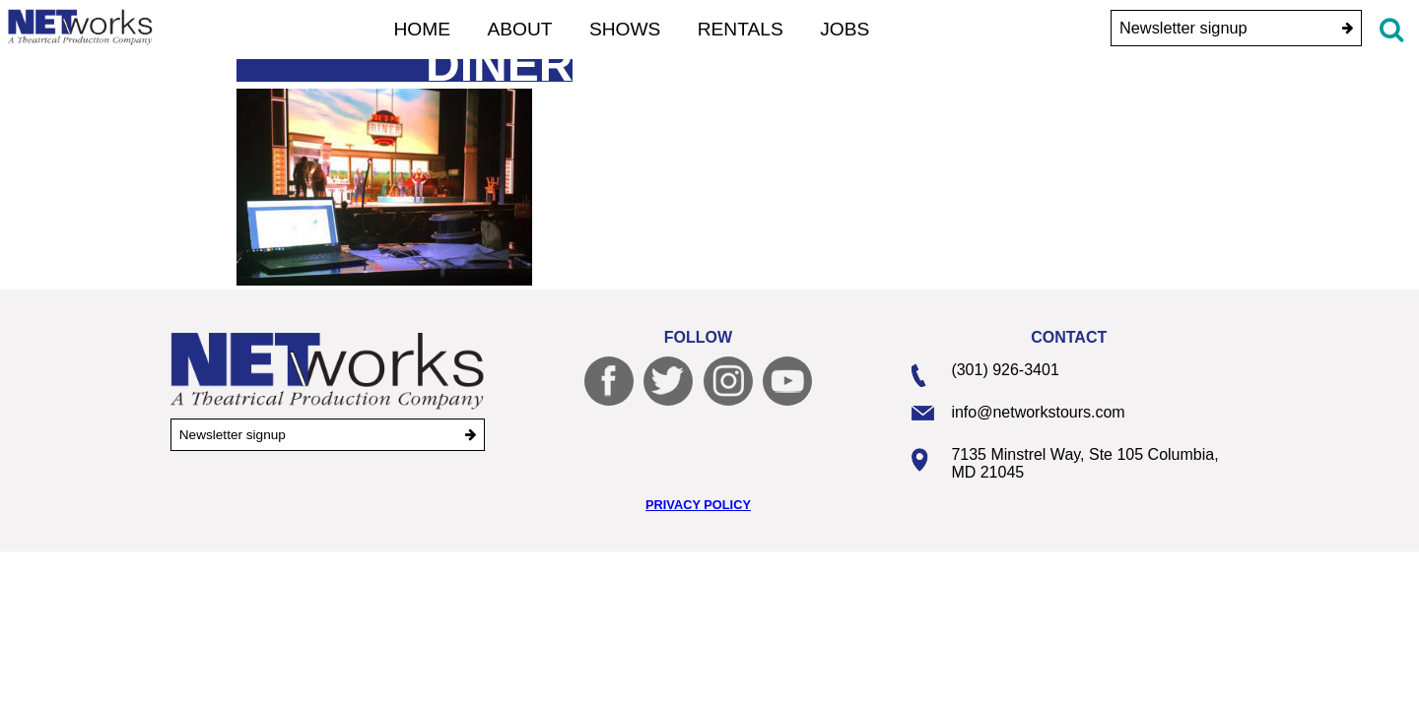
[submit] (1347, 28)
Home (422, 29)
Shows (625, 29)
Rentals (740, 29)
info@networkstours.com (1037, 412)
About (519, 29)
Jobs (844, 29)
